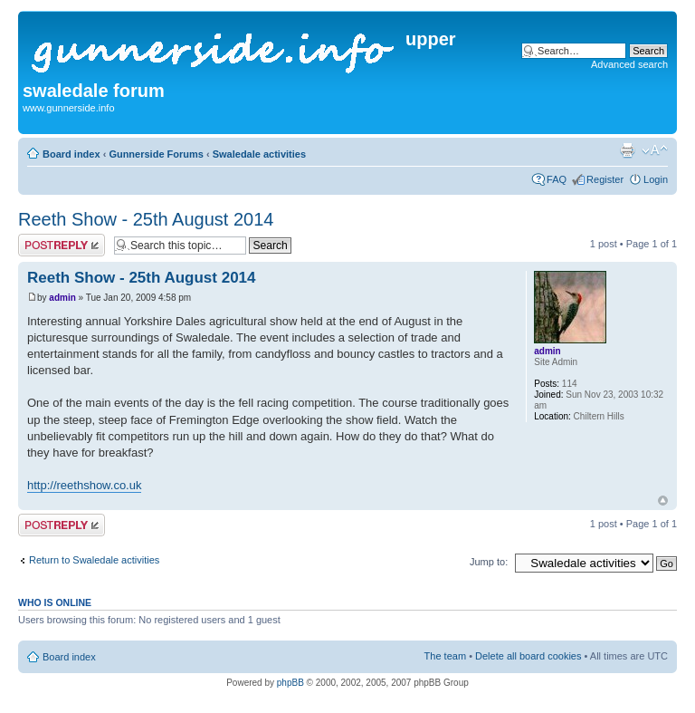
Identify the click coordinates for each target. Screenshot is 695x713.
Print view (627, 150)
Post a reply (61, 245)
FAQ (556, 179)
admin (62, 298)
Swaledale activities (259, 154)
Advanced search (629, 64)
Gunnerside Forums (156, 154)
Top (663, 501)
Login (655, 179)
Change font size (655, 150)
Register (605, 179)
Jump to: (489, 561)
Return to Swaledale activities (94, 559)
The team (445, 655)
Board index (71, 154)
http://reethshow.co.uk (84, 485)
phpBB (290, 683)
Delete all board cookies (528, 655)
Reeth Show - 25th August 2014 (145, 219)
